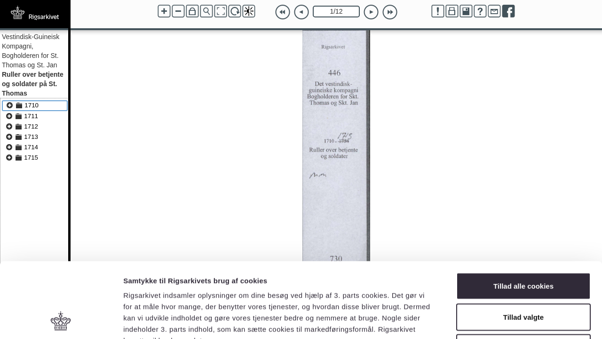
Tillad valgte (523, 246)
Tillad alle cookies (523, 215)
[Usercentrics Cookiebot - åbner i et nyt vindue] (61, 321)
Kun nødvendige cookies (523, 277)
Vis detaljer (489, 320)
